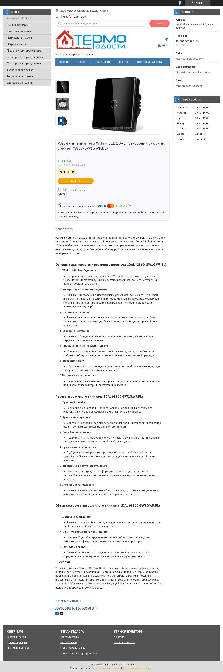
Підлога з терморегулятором (25, 50)
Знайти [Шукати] (159, 23)
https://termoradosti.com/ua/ (193, 72)
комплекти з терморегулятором (78, 653)
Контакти (103, 61)
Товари (82, 61)
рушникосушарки (17, 642)
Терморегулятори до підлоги (25, 57)
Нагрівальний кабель (19, 37)
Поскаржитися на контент (106, 668)
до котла (119, 637)
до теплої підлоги (124, 642)
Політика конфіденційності (137, 668)
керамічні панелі (16, 637)
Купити (76, 181)
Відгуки (175, 61)
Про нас (123, 61)
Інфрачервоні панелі (20, 76)
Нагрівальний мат (17, 44)
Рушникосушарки (17, 25)
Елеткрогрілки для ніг (20, 83)
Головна (64, 61)
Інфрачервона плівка (20, 70)
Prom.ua (130, 664)
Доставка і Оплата (149, 61)
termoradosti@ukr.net (189, 86)
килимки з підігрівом (19, 647)
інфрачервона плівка (72, 647)
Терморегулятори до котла (24, 63)
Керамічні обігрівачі (19, 18)
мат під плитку (68, 642)
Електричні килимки (19, 31)
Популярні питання (200, 61)
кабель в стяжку (69, 637)
